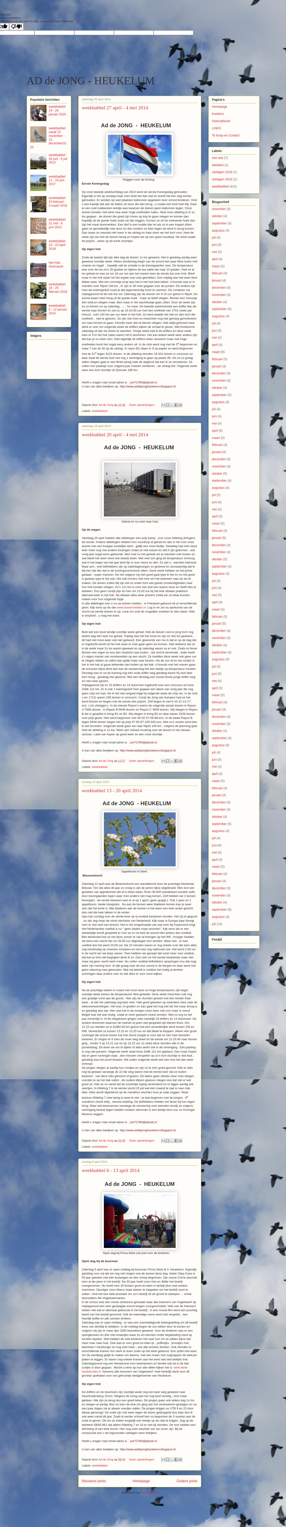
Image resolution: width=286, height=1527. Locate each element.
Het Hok (217, 158)
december (219, 287)
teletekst (218, 165)
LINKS (216, 128)
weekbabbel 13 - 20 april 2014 (112, 790)
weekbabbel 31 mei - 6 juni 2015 (57, 223)
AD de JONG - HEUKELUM (91, 81)
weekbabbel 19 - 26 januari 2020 (57, 110)
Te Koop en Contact (226, 135)
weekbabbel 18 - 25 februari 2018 (58, 288)
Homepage (141, 1481)
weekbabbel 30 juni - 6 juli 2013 (58, 158)
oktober (217, 216)
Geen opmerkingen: (142, 405)
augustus (218, 230)
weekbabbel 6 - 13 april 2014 (111, 1170)
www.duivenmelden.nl (131, 607)
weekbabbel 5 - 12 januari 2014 (58, 309)
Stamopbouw (221, 121)
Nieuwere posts (94, 1481)
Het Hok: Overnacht (56, 264)
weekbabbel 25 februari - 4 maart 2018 (58, 201)
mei (214, 252)
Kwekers (218, 114)
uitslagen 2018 (222, 172)
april (215, 259)
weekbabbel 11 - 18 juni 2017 (57, 180)
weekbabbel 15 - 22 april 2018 (57, 244)
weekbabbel (99, 411)
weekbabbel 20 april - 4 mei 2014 (115, 434)
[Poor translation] (16, 26)
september (219, 223)
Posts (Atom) (149, 1492)
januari (216, 280)
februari (217, 273)
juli (214, 237)
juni (214, 244)
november (219, 209)
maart (216, 266)
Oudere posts (187, 1481)
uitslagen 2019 (222, 179)
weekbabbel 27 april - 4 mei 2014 (115, 107)
